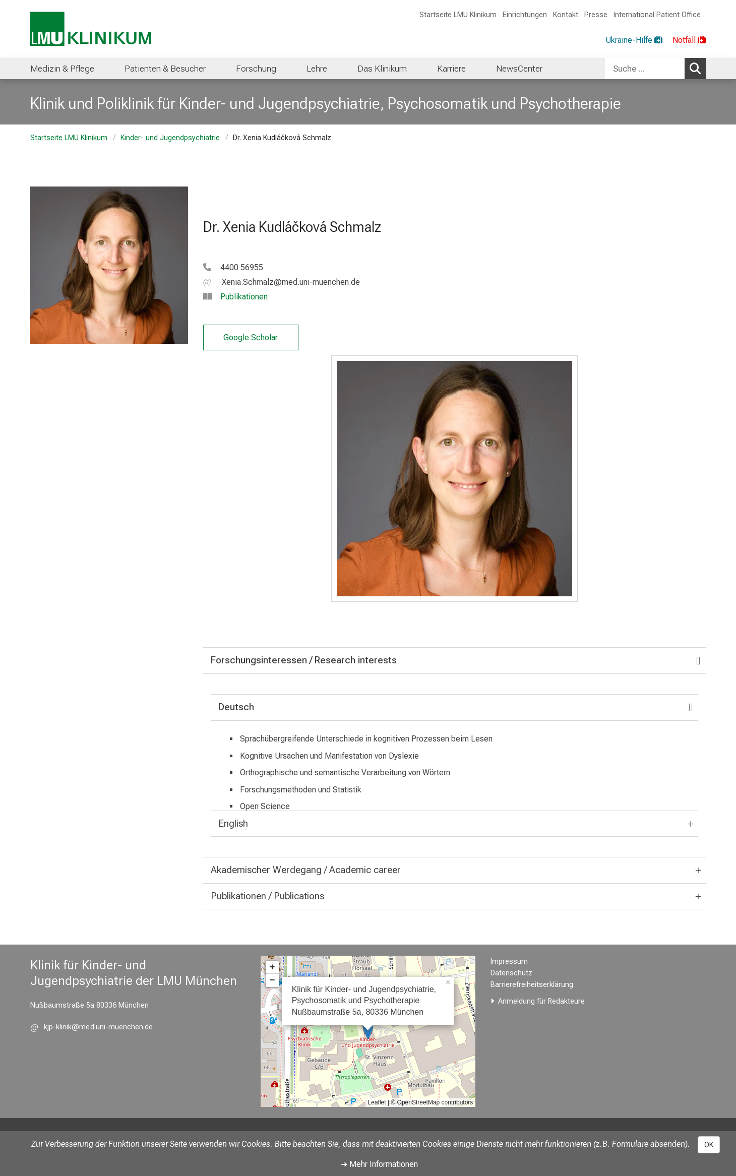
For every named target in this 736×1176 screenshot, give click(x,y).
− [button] (272, 980)
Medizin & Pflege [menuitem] (62, 69)
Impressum (509, 961)
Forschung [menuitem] (256, 69)
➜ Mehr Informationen (379, 1164)
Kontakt (565, 15)
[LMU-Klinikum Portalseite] (90, 29)
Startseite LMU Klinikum (458, 15)
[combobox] (655, 68)
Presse (595, 15)
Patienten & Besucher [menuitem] (165, 69)
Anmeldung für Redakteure (541, 1001)
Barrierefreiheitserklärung (531, 984)
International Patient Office (657, 15)
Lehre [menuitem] (316, 69)
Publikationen (244, 296)
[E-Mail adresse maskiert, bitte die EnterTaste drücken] (281, 282)
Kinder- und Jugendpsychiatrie (170, 138)
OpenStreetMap (418, 1102)
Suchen (698, 68)
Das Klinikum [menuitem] (382, 69)
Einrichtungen (525, 15)
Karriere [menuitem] (451, 69)
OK (708, 1145)
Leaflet (377, 1102)
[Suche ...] (645, 68)
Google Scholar (250, 337)
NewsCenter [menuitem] (519, 69)
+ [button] (272, 967)
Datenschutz (511, 973)
